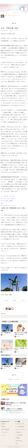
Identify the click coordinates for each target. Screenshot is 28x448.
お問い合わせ (19, 440)
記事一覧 (14, 23)
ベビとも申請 (24, 12)
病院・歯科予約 (5, 429)
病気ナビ (4, 426)
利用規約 (18, 438)
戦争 (7, 294)
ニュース (4, 435)
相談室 (3, 423)
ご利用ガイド (19, 432)
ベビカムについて (20, 423)
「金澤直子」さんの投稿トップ (14, 379)
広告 (17, 443)
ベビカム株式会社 (20, 426)
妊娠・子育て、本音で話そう (11, 15)
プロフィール (16, 12)
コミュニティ (5, 432)
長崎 (11, 294)
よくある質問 (19, 435)
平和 (3, 294)
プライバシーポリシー (21, 429)
